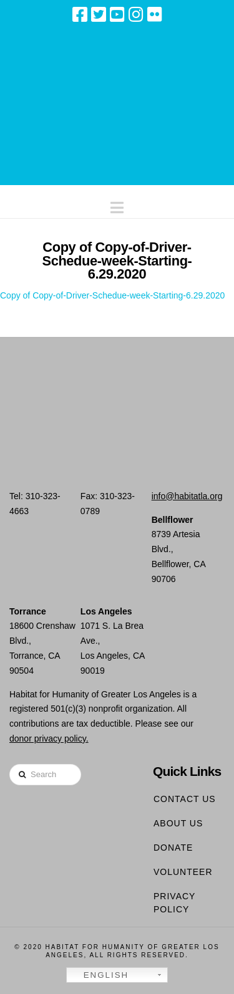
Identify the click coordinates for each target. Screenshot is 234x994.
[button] (117, 205)
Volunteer (183, 872)
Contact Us (185, 799)
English (99, 975)
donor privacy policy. (49, 738)
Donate (173, 848)
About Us (178, 823)
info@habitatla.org (187, 496)
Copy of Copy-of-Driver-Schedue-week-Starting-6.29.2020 (112, 295)
